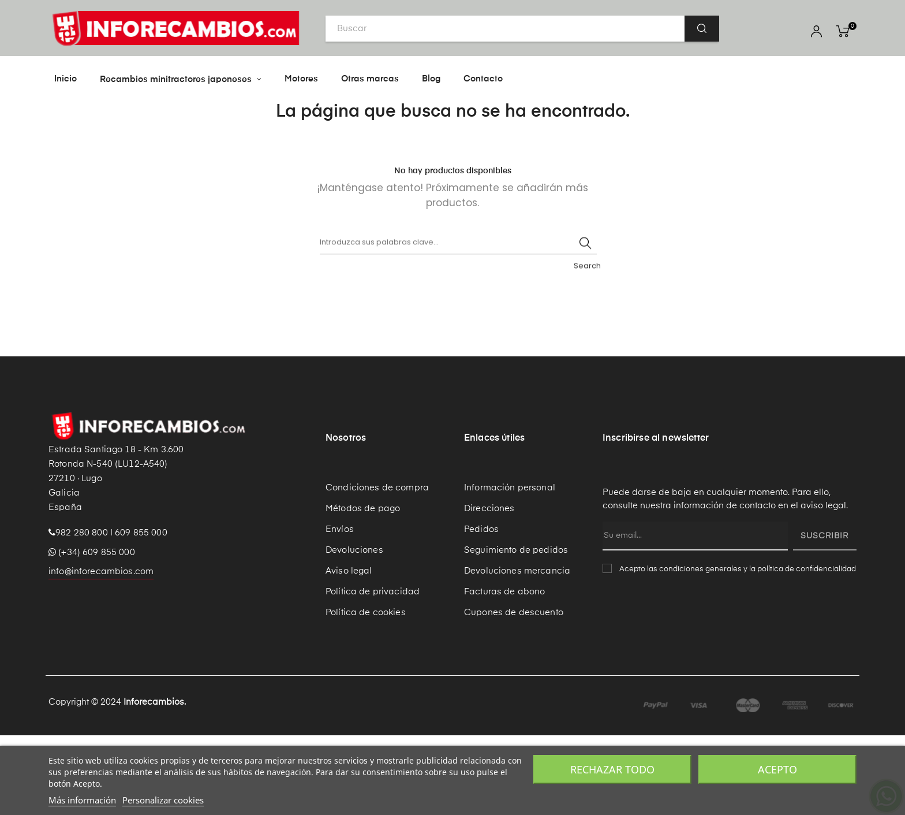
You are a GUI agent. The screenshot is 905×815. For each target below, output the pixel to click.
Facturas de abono (504, 671)
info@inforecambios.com (101, 650)
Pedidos (481, 608)
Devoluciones (354, 629)
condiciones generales (700, 648)
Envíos (340, 608)
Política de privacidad (373, 671)
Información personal (509, 567)
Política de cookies (366, 691)
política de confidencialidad (806, 648)
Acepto (777, 769)
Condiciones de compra (377, 567)
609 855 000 (141, 612)
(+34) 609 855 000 (91, 631)
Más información (82, 800)
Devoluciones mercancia (517, 650)
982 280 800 (81, 612)
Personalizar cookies (163, 800)
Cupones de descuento (513, 691)
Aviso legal (349, 650)
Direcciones (489, 587)
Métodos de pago (363, 587)
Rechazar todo (612, 769)
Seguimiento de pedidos (516, 629)
